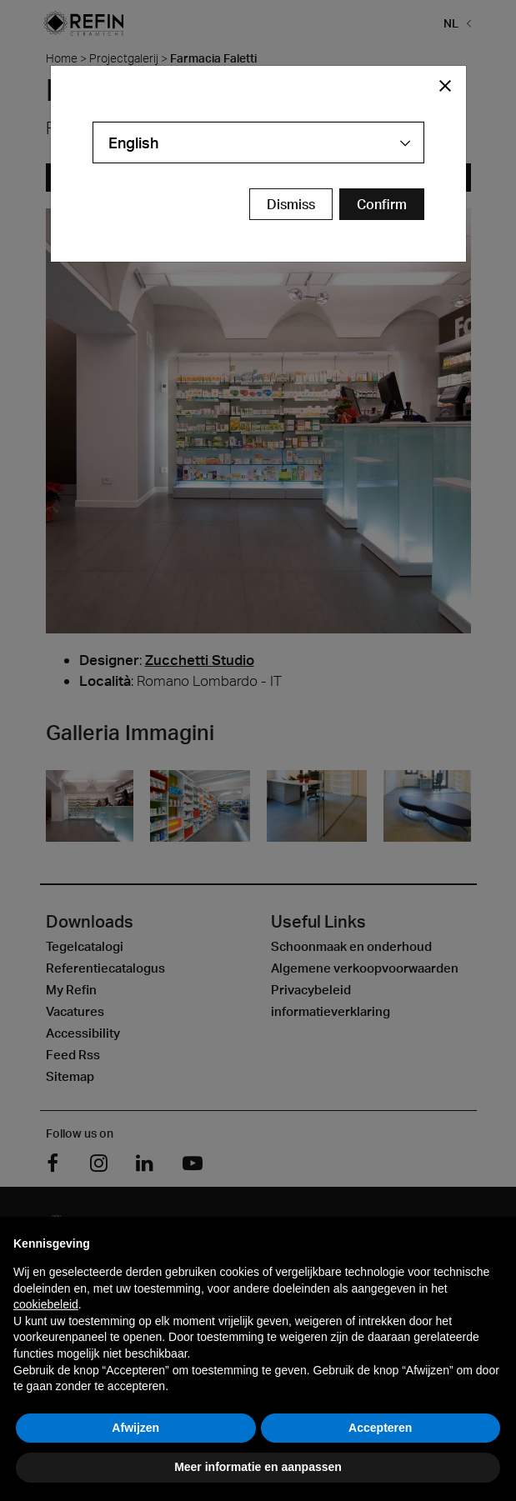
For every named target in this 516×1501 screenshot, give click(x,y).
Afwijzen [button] (135, 1427)
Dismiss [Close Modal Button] (291, 204)
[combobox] (258, 142)
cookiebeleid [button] (45, 1304)
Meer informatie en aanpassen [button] (258, 1466)
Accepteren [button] (380, 1427)
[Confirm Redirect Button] (381, 204)
